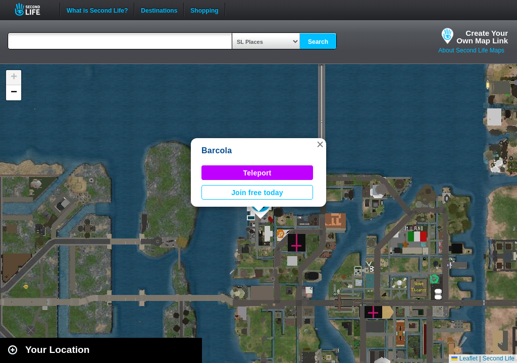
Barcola (216, 150)
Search (318, 41)
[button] (320, 144)
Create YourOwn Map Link (482, 37)
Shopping (204, 9)
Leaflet (464, 358)
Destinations (159, 9)
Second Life (33, 9)
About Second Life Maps (471, 50)
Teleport (257, 173)
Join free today (257, 193)
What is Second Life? (97, 9)
